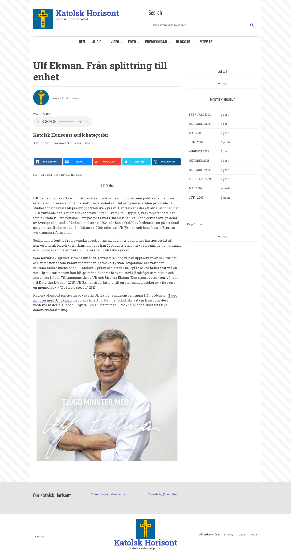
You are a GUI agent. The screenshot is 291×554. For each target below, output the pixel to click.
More (221, 84)
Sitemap (206, 41)
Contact (241, 534)
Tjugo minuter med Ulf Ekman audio (64, 143)
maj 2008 (195, 133)
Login (253, 534)
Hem (82, 41)
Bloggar (183, 41)
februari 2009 (200, 179)
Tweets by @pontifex (163, 494)
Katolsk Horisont (87, 13)
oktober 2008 (199, 160)
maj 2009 (195, 188)
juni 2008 (196, 142)
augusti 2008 (199, 151)
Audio (97, 41)
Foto (132, 41)
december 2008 (200, 170)
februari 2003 (200, 114)
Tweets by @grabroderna (108, 494)
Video (115, 41)
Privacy (228, 534)
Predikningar (156, 41)
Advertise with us (209, 534)
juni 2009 (196, 197)
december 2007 (200, 124)
